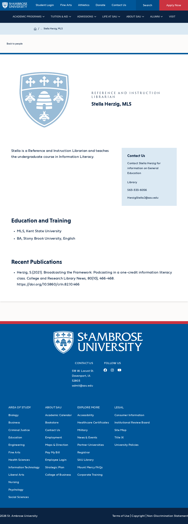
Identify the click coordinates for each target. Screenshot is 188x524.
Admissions (86, 16)
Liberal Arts (16, 474)
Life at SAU (111, 16)
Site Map (120, 430)
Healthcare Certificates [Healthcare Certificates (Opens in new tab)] (93, 422)
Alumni (156, 16)
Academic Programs (28, 16)
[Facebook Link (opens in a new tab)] (105, 371)
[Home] (35, 29)
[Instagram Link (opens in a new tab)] (112, 371)
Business (14, 422)
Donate (100, 5)
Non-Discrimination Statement (167, 516)
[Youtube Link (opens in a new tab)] (119, 371)
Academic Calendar (58, 415)
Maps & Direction (56, 444)
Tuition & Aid (61, 16)
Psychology (15, 489)
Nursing (13, 482)
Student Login (45, 5)
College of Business (58, 474)
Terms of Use (120, 516)
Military (82, 430)
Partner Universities (90, 444)
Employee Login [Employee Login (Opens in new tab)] (56, 459)
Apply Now (173, 5)
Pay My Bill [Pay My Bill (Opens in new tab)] (52, 452)
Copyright (138, 516)
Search (147, 5)
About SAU (135, 16)
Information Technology (24, 467)
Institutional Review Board (132, 422)
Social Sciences (18, 497)
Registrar (83, 452)
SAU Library (85, 459)
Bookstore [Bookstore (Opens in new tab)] (52, 422)
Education (15, 437)
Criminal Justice (19, 430)
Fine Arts (66, 5)
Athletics (83, 5)
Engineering (16, 444)
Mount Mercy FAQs (90, 467)
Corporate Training (90, 474)
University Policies (126, 444)
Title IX (119, 437)
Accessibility (85, 415)
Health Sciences (19, 459)
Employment (53, 437)
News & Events (87, 437)
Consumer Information (129, 415)
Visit (172, 16)
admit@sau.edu (82, 385)
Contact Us (119, 5)
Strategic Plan (54, 467)
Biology (13, 415)
